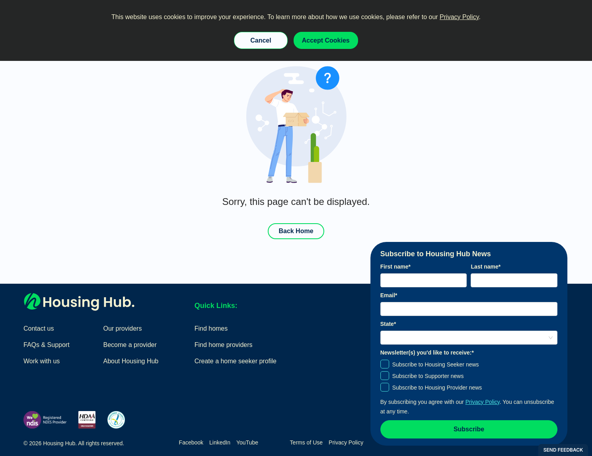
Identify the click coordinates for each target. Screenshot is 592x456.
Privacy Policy (459, 17)
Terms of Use (306, 442)
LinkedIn (219, 442)
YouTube (247, 442)
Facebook (191, 442)
